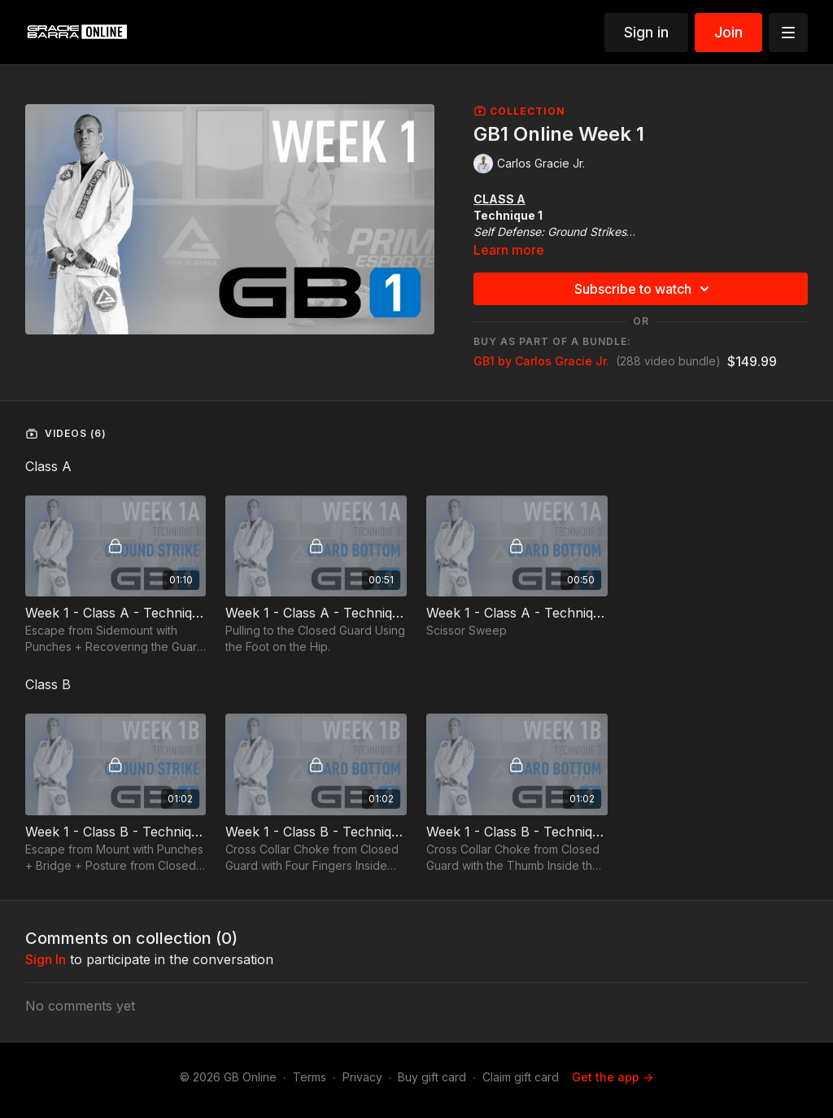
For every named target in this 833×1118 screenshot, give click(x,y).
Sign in (646, 32)
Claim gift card (520, 1077)
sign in (45, 959)
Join (728, 32)
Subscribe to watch (644, 289)
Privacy (362, 1077)
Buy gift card (432, 1077)
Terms (309, 1077)
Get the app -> (612, 1077)
